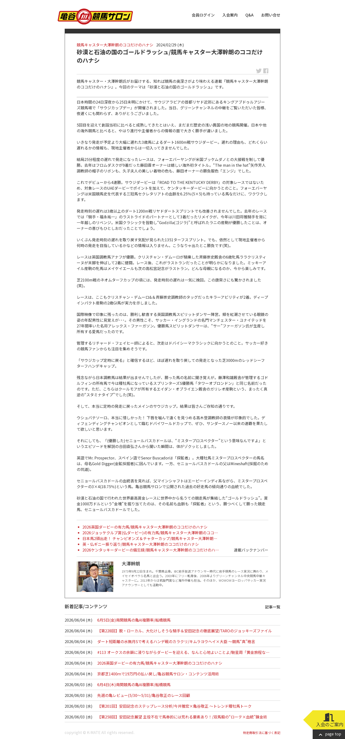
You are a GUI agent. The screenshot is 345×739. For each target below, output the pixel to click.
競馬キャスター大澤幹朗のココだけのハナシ (115, 45)
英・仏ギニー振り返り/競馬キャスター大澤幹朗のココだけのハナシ (140, 544)
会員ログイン (203, 15)
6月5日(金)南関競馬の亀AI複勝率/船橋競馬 (134, 620)
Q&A (249, 15)
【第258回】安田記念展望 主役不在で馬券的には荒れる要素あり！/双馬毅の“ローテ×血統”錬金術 (182, 717)
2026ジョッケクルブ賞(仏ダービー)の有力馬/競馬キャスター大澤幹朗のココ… (150, 532)
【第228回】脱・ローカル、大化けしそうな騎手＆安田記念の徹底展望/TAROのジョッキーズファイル (184, 631)
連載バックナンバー (251, 550)
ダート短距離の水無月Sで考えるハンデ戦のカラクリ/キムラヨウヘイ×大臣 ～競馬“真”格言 (176, 641)
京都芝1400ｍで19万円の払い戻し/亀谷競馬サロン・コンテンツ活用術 (158, 674)
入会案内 (230, 15)
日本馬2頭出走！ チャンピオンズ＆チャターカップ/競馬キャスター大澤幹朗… (149, 538)
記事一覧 (272, 607)
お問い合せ (270, 15)
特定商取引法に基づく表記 (261, 732)
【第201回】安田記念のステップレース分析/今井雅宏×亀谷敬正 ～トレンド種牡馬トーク (174, 706)
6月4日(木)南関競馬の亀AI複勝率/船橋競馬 (134, 684)
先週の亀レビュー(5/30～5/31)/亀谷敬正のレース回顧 (143, 695)
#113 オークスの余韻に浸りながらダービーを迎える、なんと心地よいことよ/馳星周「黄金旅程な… (183, 652)
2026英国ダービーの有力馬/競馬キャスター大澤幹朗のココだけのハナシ (144, 527)
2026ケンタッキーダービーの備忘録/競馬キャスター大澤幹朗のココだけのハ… (150, 550)
